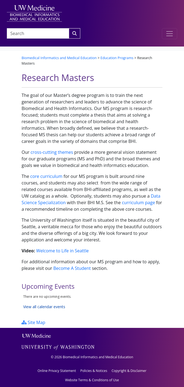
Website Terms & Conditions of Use (92, 380)
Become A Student (72, 268)
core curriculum (46, 176)
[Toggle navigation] (169, 33)
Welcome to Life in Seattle (62, 251)
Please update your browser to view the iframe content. (92, 302)
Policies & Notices (93, 370)
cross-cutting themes (52, 152)
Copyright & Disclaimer (129, 370)
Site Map (33, 322)
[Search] (74, 33)
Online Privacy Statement (56, 370)
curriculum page (138, 203)
